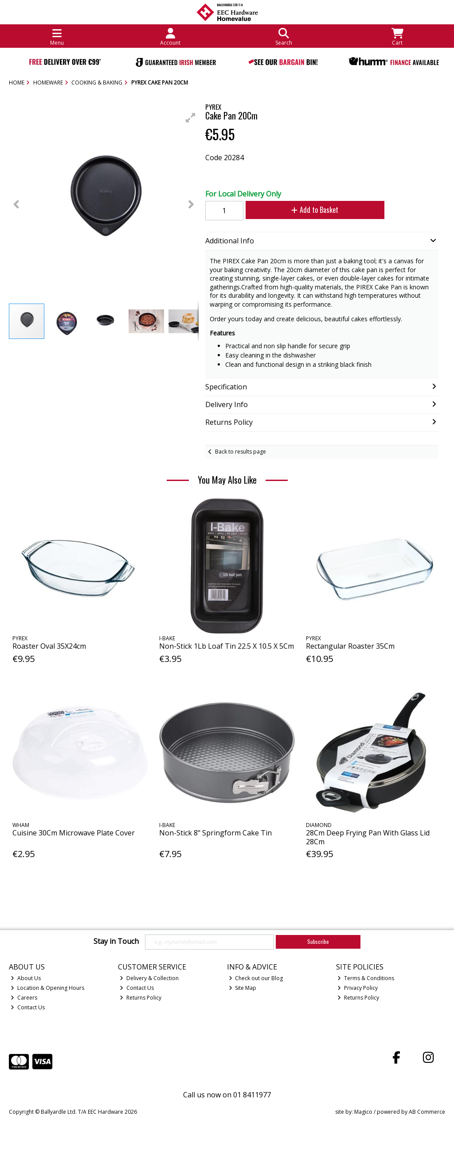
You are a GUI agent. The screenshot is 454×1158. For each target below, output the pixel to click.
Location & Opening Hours (47, 988)
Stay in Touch (116, 941)
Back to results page (240, 451)
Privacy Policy (357, 988)
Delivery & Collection (149, 978)
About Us (26, 978)
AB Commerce (427, 1112)
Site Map (243, 988)
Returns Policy (140, 997)
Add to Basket (314, 209)
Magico (363, 1112)
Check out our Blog (256, 978)
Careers (24, 997)
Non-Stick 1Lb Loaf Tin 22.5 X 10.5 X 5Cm (226, 646)
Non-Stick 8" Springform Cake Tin (215, 833)
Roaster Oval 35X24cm (49, 646)
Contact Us (28, 1007)
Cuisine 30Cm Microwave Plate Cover (73, 833)
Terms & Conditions (365, 978)
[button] (191, 118)
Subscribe (318, 941)
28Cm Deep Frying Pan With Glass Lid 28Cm (368, 837)
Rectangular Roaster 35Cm (350, 646)
